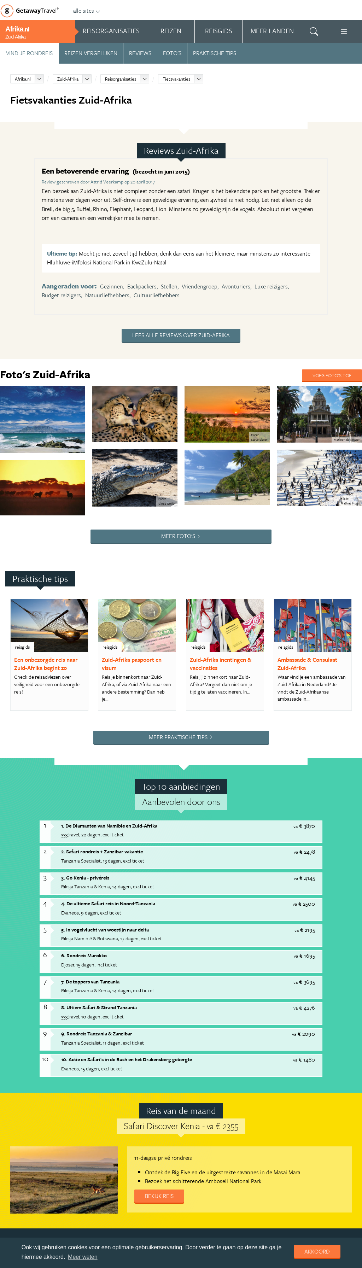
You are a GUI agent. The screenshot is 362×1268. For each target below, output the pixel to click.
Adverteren (17, 1154)
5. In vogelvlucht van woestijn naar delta (105, 825)
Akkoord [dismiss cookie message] (317, 1251)
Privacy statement (180, 1154)
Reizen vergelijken (90, 53)
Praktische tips (214, 53)
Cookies (246, 1154)
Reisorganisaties (120, 78)
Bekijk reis (159, 1091)
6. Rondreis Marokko (84, 851)
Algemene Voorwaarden (99, 1154)
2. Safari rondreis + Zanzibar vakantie (102, 747)
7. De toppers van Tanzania (90, 877)
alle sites (86, 10)
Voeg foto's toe (332, 375)
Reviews (140, 53)
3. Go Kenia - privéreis (85, 773)
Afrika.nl (23, 78)
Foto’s (172, 53)
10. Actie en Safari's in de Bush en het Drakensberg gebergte (126, 955)
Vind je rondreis (29, 53)
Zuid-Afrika (67, 78)
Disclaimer (218, 1154)
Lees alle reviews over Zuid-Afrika (181, 335)
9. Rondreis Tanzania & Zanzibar (96, 929)
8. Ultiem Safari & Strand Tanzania (99, 903)
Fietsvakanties (176, 78)
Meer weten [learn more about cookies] (83, 1257)
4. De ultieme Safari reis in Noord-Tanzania (108, 799)
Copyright (143, 1154)
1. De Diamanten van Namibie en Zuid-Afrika (109, 721)
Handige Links (51, 1154)
